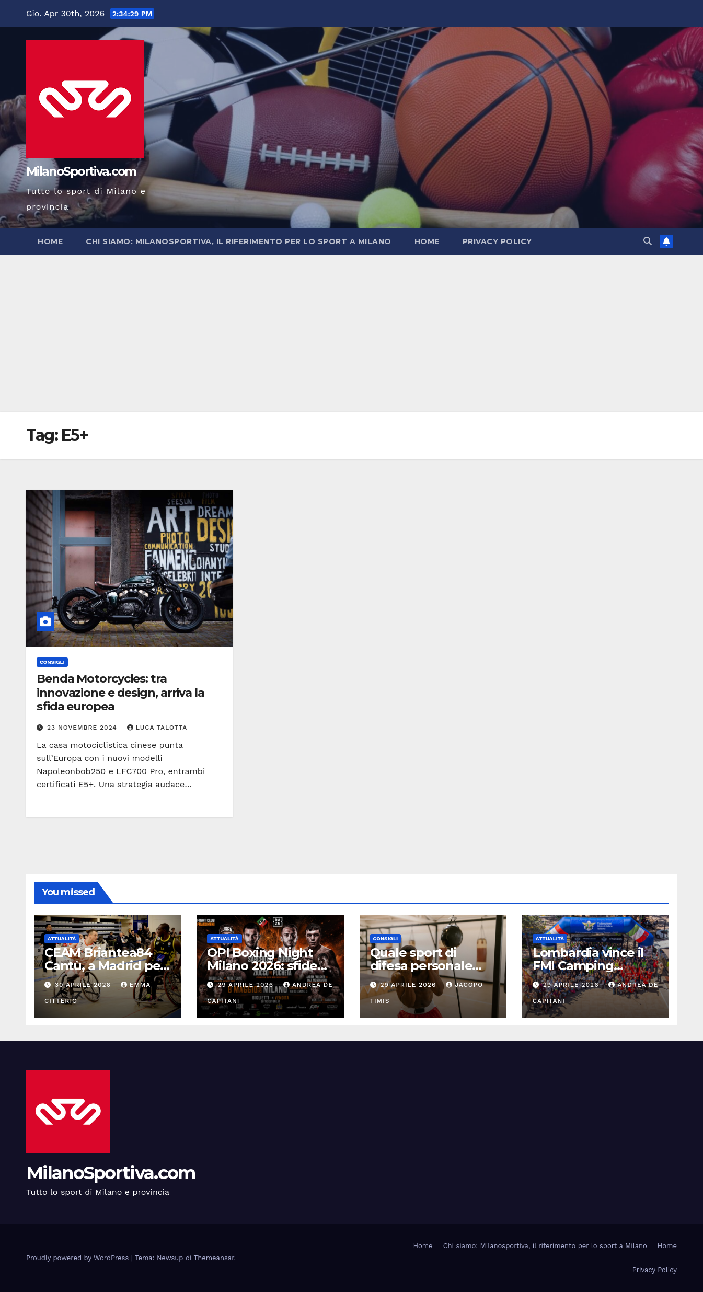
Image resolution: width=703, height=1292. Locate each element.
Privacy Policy (497, 241)
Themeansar (214, 1258)
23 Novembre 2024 (83, 727)
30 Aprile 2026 (84, 984)
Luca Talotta (157, 727)
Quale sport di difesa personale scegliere (421, 965)
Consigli (52, 662)
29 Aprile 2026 (246, 984)
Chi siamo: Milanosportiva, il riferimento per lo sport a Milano (238, 241)
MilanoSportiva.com (81, 171)
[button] (647, 241)
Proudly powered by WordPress (78, 1258)
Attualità (62, 938)
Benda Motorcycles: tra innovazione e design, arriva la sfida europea (120, 692)
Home (50, 241)
